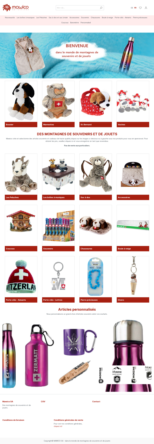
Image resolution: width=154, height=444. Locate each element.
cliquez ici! (58, 426)
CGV (43, 401)
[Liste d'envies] (140, 8)
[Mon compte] (146, 8)
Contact (96, 401)
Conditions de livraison (13, 420)
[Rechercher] (101, 7)
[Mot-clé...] (77, 7)
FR (135, 7)
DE (132, 7)
